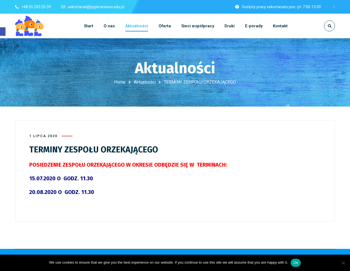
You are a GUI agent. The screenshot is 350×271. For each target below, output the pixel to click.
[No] (343, 263)
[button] (2, 31)
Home (120, 82)
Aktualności (145, 82)
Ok (295, 263)
